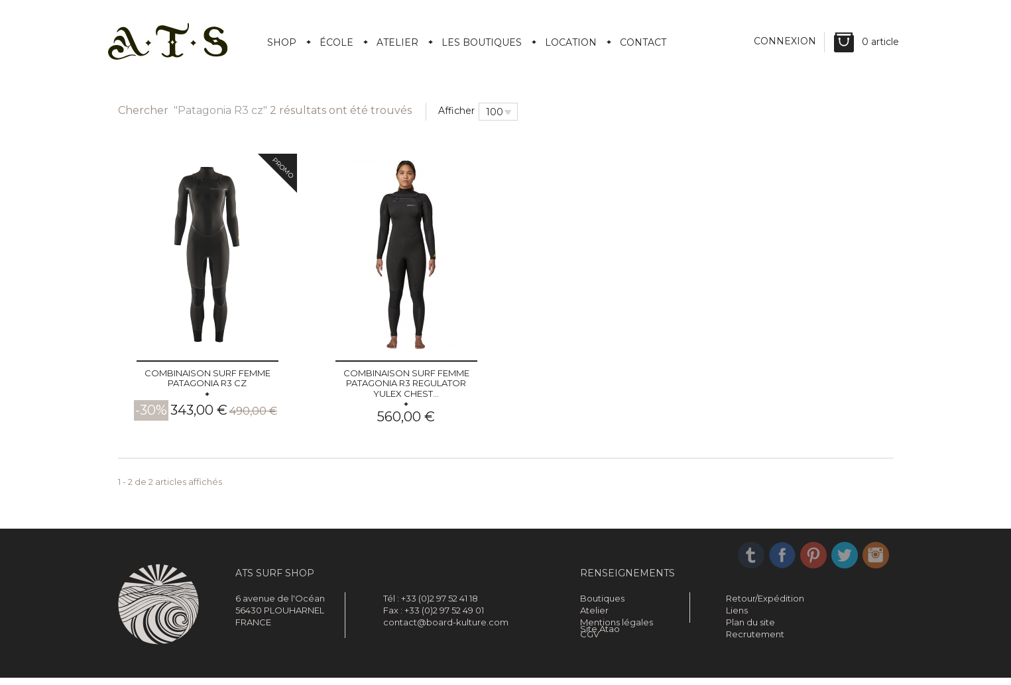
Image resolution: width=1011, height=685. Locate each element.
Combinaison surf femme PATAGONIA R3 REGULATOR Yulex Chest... (406, 383)
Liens (737, 610)
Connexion (786, 42)
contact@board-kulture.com (445, 622)
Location (571, 42)
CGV (589, 634)
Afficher (456, 111)
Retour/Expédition (765, 598)
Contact (643, 42)
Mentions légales (616, 622)
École (336, 42)
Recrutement (755, 634)
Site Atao (600, 646)
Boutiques (602, 598)
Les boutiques (482, 42)
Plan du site (750, 622)
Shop (281, 42)
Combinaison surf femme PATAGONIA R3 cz (207, 378)
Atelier (397, 42)
